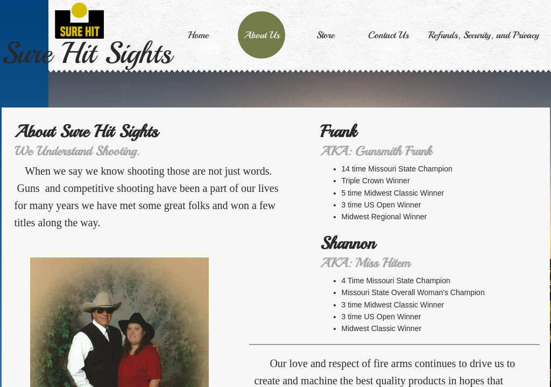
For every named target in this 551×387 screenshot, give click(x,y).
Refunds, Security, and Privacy (483, 35)
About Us (262, 35)
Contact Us (388, 35)
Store (325, 35)
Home (198, 35)
